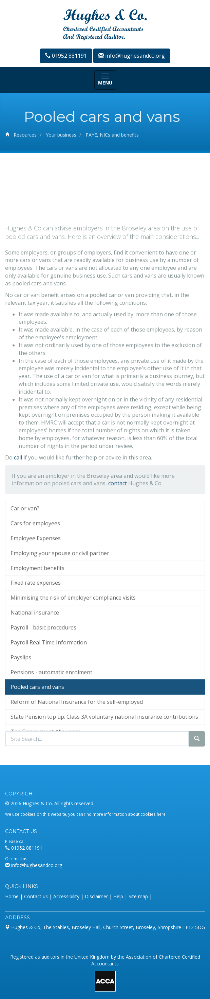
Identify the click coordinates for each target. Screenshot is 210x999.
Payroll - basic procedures (43, 660)
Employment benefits (37, 601)
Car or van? (25, 541)
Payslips (21, 690)
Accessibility (66, 896)
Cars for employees (35, 556)
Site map (138, 896)
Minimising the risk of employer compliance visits (73, 631)
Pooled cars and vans (37, 720)
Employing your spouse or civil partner (60, 586)
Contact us (36, 896)
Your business (61, 136)
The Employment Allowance (46, 764)
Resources (25, 136)
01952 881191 (66, 55)
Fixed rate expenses (36, 616)
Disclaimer (96, 896)
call (18, 490)
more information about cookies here (129, 814)
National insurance (35, 645)
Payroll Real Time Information (49, 675)
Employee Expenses (36, 571)
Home (12, 896)
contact (117, 516)
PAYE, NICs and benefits (112, 136)
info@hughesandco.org (131, 55)
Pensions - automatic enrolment (51, 705)
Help (118, 896)
